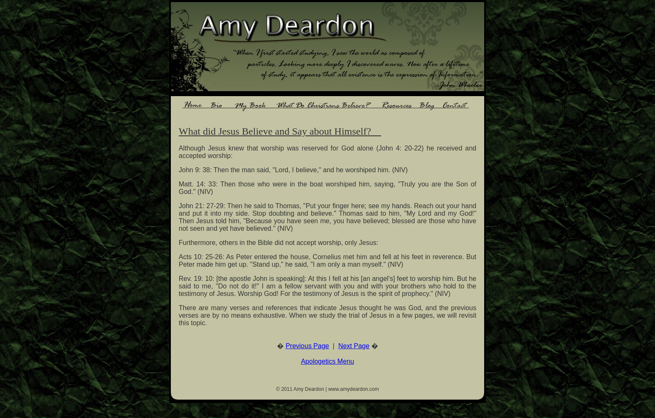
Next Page (354, 345)
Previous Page (307, 345)
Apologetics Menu (327, 361)
